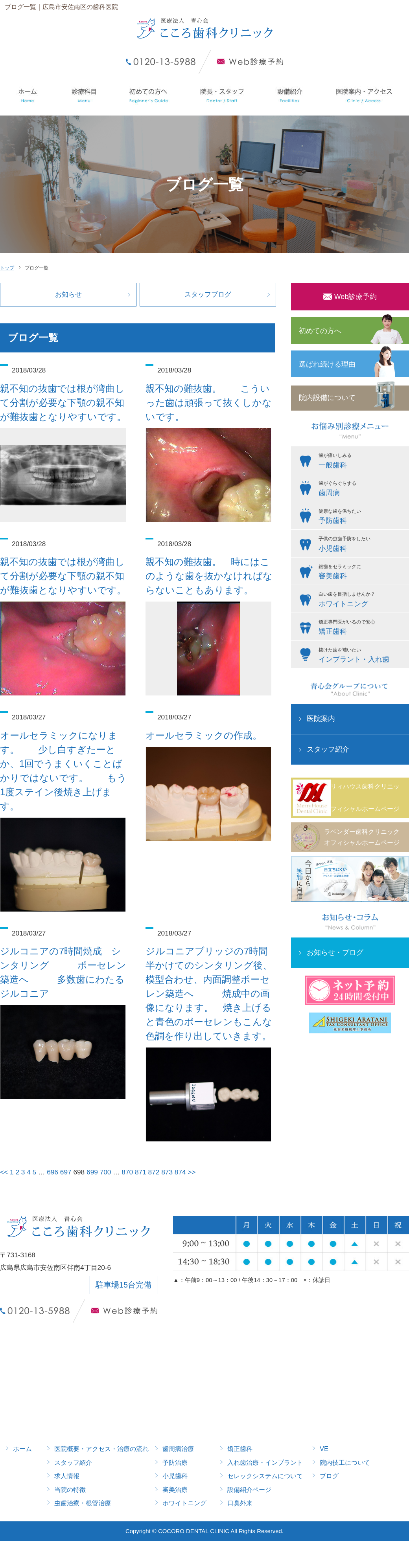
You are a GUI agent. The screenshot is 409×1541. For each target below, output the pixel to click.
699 (92, 1172)
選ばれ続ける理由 (327, 364)
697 (66, 1172)
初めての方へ (320, 331)
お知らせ (68, 294)
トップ (7, 268)
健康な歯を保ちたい (362, 517)
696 (52, 1172)
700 (105, 1172)
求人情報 (66, 1475)
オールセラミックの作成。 (204, 735)
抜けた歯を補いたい (362, 656)
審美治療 (175, 1489)
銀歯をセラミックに (362, 573)
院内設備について (327, 398)
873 (167, 1172)
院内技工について (345, 1462)
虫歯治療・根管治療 (82, 1502)
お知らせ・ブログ (335, 952)
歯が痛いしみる (362, 462)
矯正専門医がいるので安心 (362, 628)
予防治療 (175, 1462)
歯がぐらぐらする (362, 490)
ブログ (329, 1475)
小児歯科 (175, 1475)
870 (127, 1172)
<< (4, 1172)
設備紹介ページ (249, 1489)
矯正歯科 (239, 1448)
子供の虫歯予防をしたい (362, 545)
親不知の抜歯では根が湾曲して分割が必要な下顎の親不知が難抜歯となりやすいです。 (63, 402)
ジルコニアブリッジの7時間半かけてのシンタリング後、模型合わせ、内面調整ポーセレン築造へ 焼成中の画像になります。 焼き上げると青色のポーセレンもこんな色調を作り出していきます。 (209, 993)
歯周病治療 (178, 1448)
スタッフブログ (207, 294)
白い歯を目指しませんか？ (362, 600)
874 (180, 1172)
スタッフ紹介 (328, 749)
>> (191, 1172)
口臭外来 (239, 1502)
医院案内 (321, 719)
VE (324, 1448)
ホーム (22, 1448)
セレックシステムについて (265, 1475)
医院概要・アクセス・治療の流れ (101, 1448)
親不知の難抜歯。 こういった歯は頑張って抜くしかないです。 (209, 402)
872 (154, 1172)
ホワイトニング (184, 1502)
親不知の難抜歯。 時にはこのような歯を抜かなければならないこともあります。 (209, 575)
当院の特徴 (70, 1489)
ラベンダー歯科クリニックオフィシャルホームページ (362, 837)
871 (140, 1172)
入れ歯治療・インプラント (265, 1462)
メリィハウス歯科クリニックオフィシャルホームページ (362, 797)
